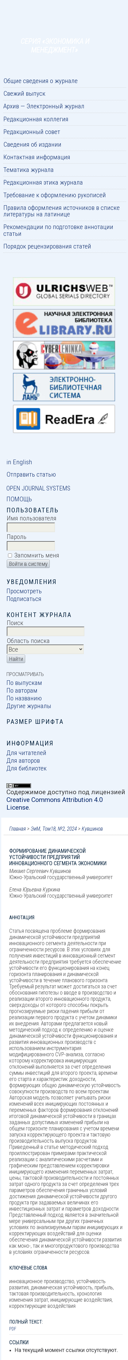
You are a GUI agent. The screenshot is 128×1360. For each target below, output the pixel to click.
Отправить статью (31, 474)
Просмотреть (24, 591)
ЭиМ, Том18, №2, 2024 (54, 829)
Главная (17, 829)
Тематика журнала (28, 169)
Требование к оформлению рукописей (54, 195)
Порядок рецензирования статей (47, 246)
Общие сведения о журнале (40, 81)
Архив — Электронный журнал (43, 106)
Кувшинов (92, 829)
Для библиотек (26, 768)
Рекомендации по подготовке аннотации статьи (58, 230)
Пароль (16, 536)
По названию (24, 698)
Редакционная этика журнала (43, 182)
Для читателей (26, 753)
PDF (12, 1329)
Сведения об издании (32, 144)
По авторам (21, 690)
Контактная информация (36, 157)
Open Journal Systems (38, 488)
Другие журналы (28, 706)
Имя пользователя (31, 518)
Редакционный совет (31, 132)
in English (19, 462)
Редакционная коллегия (35, 119)
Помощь (19, 499)
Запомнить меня (36, 555)
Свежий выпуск (24, 93)
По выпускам (24, 682)
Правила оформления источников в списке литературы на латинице (61, 211)
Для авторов (23, 760)
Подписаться (23, 599)
